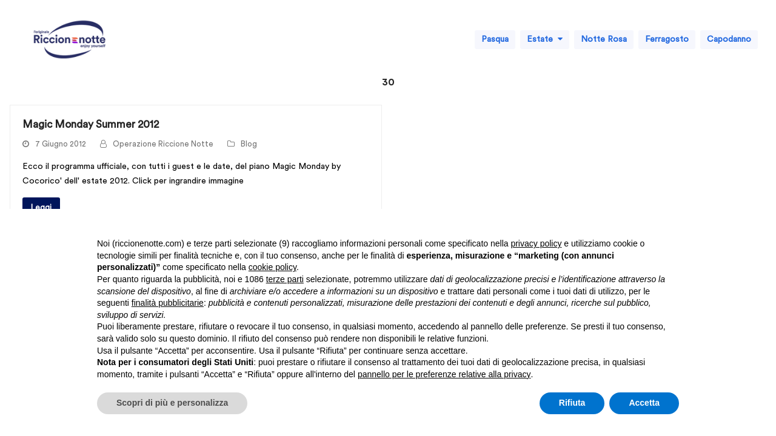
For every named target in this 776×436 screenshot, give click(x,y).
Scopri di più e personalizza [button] (172, 403)
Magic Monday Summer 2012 (90, 124)
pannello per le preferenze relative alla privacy (444, 374)
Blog (249, 144)
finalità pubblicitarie (168, 303)
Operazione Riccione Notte (163, 144)
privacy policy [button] (535, 243)
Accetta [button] (644, 403)
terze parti (285, 279)
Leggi (41, 207)
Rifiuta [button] (572, 403)
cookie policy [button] (272, 267)
